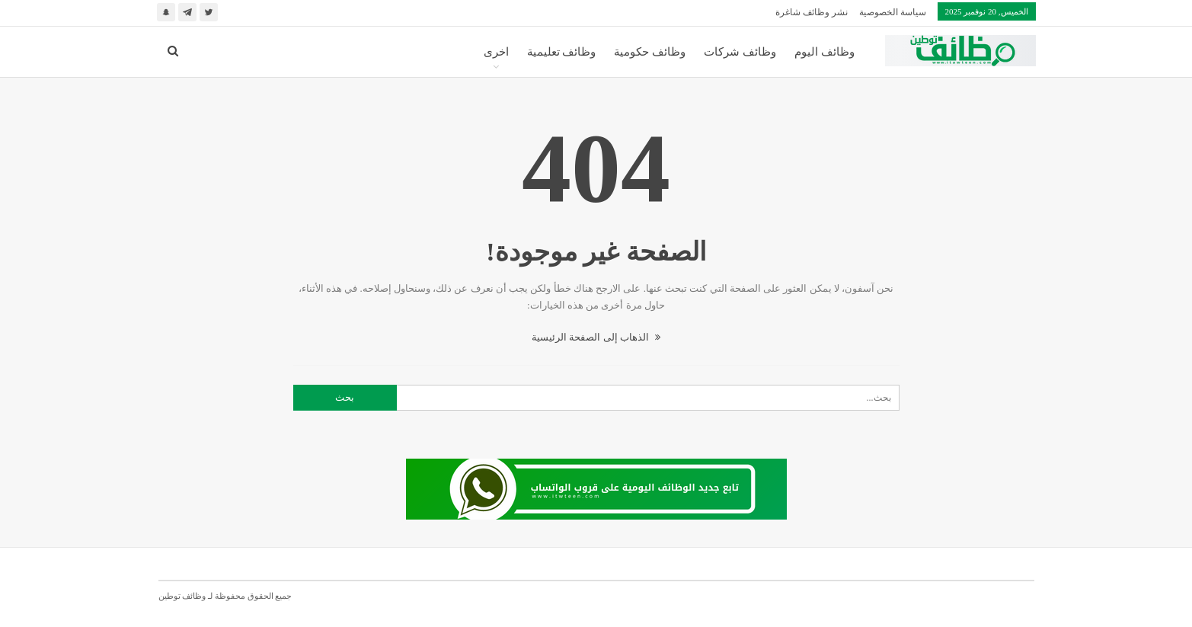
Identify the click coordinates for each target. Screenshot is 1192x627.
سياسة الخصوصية (892, 12)
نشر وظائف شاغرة (811, 12)
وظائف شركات (740, 52)
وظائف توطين (182, 595)
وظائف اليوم (824, 52)
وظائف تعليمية (561, 52)
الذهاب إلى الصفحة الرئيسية (596, 337)
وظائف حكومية (649, 52)
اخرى (496, 52)
